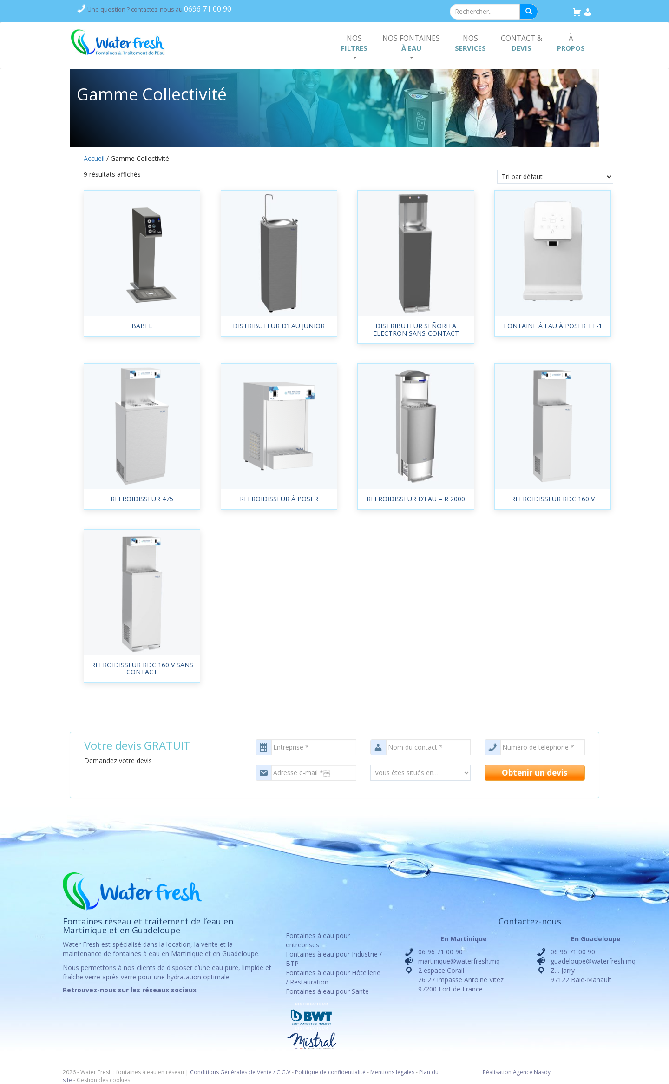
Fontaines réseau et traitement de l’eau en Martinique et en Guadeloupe (148, 926)
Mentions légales (392, 1072)
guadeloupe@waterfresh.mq (593, 961)
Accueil (94, 158)
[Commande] (555, 177)
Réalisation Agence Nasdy (517, 1072)
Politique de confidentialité (330, 1072)
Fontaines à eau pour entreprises (318, 940)
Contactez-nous (529, 921)
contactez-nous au (159, 9)
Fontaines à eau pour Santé (327, 991)
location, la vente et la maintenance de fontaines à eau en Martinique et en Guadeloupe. (161, 949)
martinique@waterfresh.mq (459, 961)
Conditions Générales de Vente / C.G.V (240, 1072)
